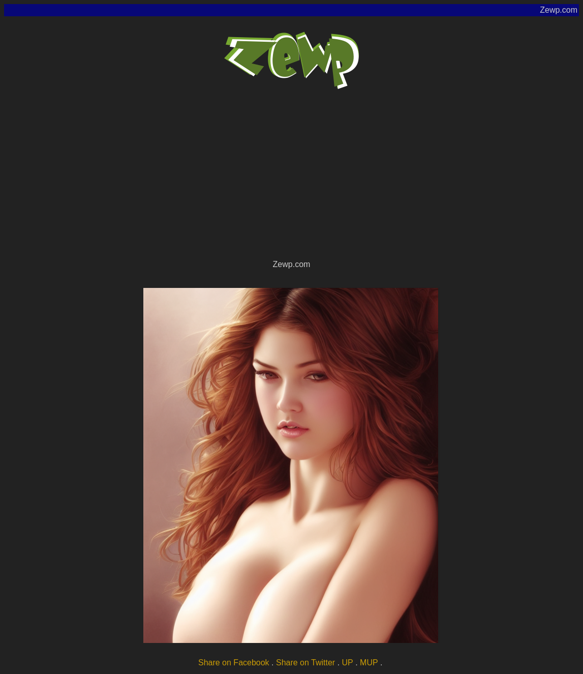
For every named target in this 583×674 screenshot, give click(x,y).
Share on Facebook (233, 662)
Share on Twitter (305, 662)
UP (347, 662)
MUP (369, 662)
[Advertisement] (291, 181)
